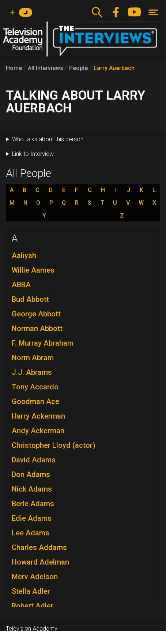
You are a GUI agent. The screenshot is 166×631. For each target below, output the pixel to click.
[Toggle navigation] (153, 12)
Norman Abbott (37, 328)
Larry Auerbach (114, 68)
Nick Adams (32, 489)
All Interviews (45, 68)
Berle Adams (33, 503)
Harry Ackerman (38, 416)
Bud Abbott (30, 299)
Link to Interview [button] (33, 153)
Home (14, 68)
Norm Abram (33, 357)
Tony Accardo (35, 386)
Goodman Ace (35, 401)
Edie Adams (32, 518)
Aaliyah (24, 255)
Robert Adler (32, 605)
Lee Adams (30, 532)
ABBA (21, 284)
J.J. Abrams (32, 372)
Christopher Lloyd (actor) (53, 445)
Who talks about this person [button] (47, 139)
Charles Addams (39, 547)
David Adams (34, 459)
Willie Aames (33, 270)
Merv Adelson (35, 576)
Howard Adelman (40, 562)
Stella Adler (31, 591)
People (78, 68)
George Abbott (36, 313)
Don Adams (31, 474)
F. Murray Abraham (42, 343)
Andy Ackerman (38, 430)
